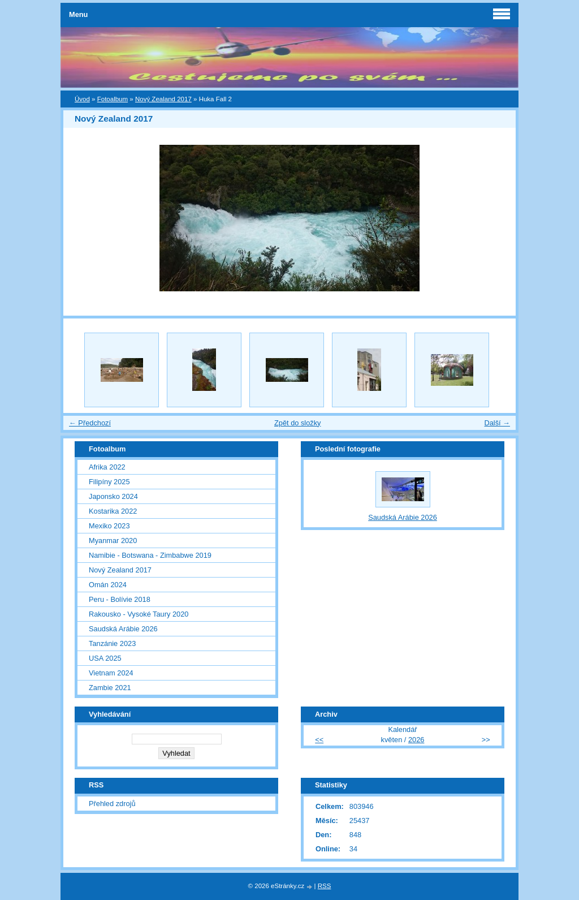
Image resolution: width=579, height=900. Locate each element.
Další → (497, 423)
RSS (324, 885)
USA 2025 (105, 658)
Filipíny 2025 (109, 481)
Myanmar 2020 (113, 540)
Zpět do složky (297, 423)
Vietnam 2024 (111, 673)
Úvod (82, 99)
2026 (416, 739)
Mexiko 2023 (109, 526)
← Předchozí (90, 423)
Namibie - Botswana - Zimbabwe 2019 (150, 555)
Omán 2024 (108, 584)
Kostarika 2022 (113, 511)
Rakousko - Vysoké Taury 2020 (138, 614)
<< (319, 739)
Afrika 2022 (107, 467)
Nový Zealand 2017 (163, 99)
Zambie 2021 (110, 687)
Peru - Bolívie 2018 (119, 599)
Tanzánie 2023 (112, 643)
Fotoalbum (112, 99)
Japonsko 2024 (113, 496)
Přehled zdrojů (112, 803)
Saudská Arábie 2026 (123, 629)
